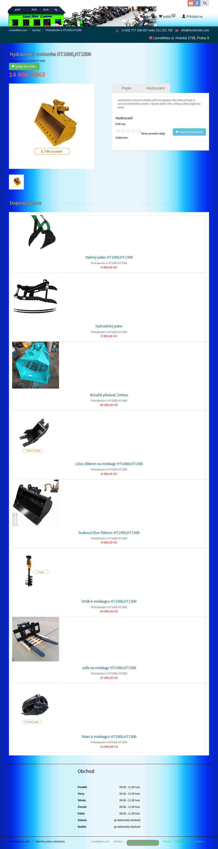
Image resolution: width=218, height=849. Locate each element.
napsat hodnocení (189, 132)
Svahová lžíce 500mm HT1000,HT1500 (109, 532)
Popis (126, 88)
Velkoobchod (182, 841)
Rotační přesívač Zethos (109, 394)
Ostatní (199, 841)
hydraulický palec (109, 326)
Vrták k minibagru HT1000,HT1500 (109, 601)
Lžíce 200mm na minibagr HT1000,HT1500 (109, 463)
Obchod (117, 841)
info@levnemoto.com (195, 30)
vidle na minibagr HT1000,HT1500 (109, 667)
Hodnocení (155, 88)
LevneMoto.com (100, 841)
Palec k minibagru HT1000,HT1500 (109, 736)
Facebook (197, 3)
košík (167, 16)
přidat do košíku (24, 66)
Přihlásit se (192, 16)
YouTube (191, 3)
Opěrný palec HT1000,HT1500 (109, 257)
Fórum (167, 841)
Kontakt (144, 16)
